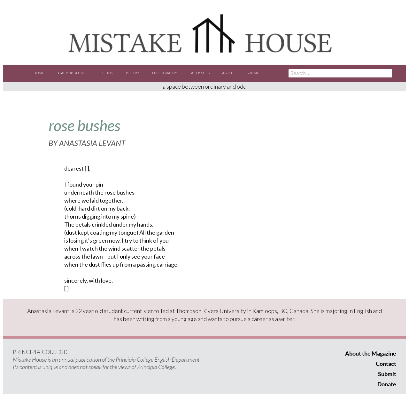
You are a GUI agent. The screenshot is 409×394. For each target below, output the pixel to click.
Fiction (106, 73)
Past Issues (199, 73)
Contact (386, 363)
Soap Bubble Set (72, 73)
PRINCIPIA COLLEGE (40, 352)
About (228, 73)
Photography (164, 73)
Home (39, 73)
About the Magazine (370, 353)
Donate (386, 384)
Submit (253, 73)
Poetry (132, 73)
